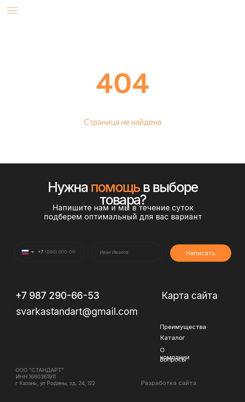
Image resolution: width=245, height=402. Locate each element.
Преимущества (183, 326)
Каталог (172, 337)
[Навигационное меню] (12, 10)
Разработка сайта (169, 382)
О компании (175, 353)
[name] (127, 252)
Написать (200, 253)
